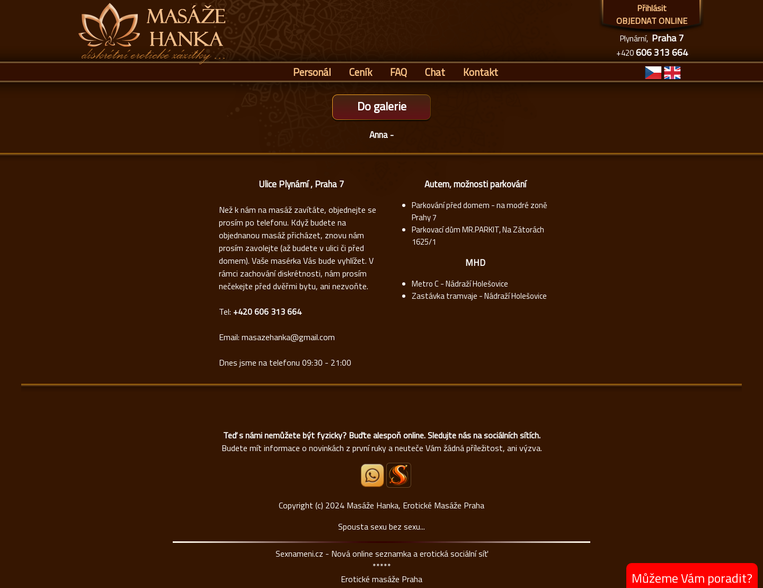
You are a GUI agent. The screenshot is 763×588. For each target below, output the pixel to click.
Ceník (360, 72)
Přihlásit (652, 8)
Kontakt (480, 72)
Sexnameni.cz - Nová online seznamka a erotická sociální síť (382, 553)
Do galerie (381, 106)
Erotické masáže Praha (381, 579)
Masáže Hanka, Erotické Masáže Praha (415, 505)
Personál (312, 72)
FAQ (398, 72)
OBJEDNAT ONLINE (651, 20)
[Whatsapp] (373, 484)
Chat (435, 72)
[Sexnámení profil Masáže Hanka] (398, 475)
